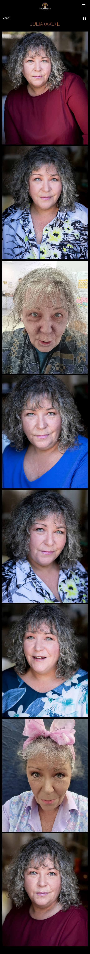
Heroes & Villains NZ (45, 6)
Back (6, 18)
